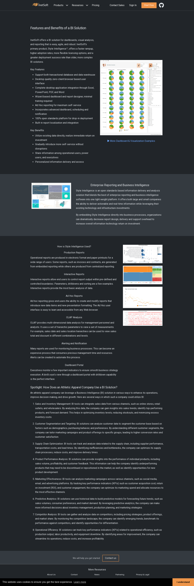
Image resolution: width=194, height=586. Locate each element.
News (96, 574)
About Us (51, 574)
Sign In (133, 5)
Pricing (95, 5)
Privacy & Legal (142, 574)
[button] (61, 5)
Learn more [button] (80, 582)
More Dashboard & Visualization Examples (131, 140)
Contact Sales (117, 5)
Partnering (119, 574)
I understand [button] (183, 582)
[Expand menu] (66, 5)
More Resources (97, 569)
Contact (74, 574)
